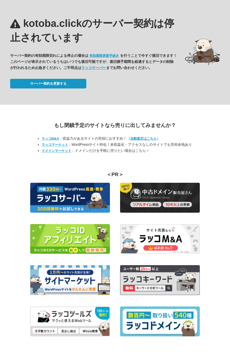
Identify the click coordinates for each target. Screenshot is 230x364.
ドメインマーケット (56, 151)
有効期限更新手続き (104, 56)
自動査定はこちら (143, 138)
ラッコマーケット (55, 145)
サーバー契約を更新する (48, 83)
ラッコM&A (50, 138)
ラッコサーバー (93, 68)
